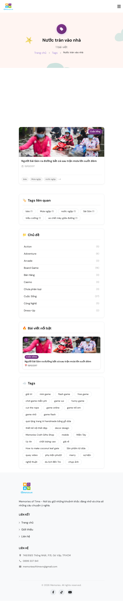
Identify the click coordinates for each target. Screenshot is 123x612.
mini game (45, 404)
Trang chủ (40, 56)
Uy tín (29, 452)
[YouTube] (70, 603)
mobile (65, 445)
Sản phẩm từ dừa (76, 459)
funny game (78, 411)
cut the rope (32, 418)
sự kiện (87, 465)
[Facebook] (53, 603)
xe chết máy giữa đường (63, 226)
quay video (32, 465)
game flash (50, 425)
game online (53, 418)
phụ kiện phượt (54, 465)
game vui (59, 411)
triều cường (33, 226)
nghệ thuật (32, 472)
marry (73, 465)
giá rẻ (67, 452)
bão (25, 187)
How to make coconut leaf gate (43, 459)
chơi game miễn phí (36, 411)
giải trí (29, 404)
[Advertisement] (61, 100)
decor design (62, 438)
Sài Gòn (89, 220)
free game (83, 404)
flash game (65, 404)
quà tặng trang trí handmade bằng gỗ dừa (49, 431)
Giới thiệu (27, 540)
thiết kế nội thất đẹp (37, 438)
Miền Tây (82, 445)
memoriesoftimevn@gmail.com (40, 577)
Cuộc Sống (95, 139)
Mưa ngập (36, 187)
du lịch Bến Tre (53, 472)
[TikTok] (62, 603)
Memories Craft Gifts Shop (40, 445)
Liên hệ (25, 547)
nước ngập (51, 187)
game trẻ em (74, 418)
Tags (55, 56)
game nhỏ (31, 425)
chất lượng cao (48, 452)
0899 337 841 (30, 572)
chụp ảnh (74, 472)
